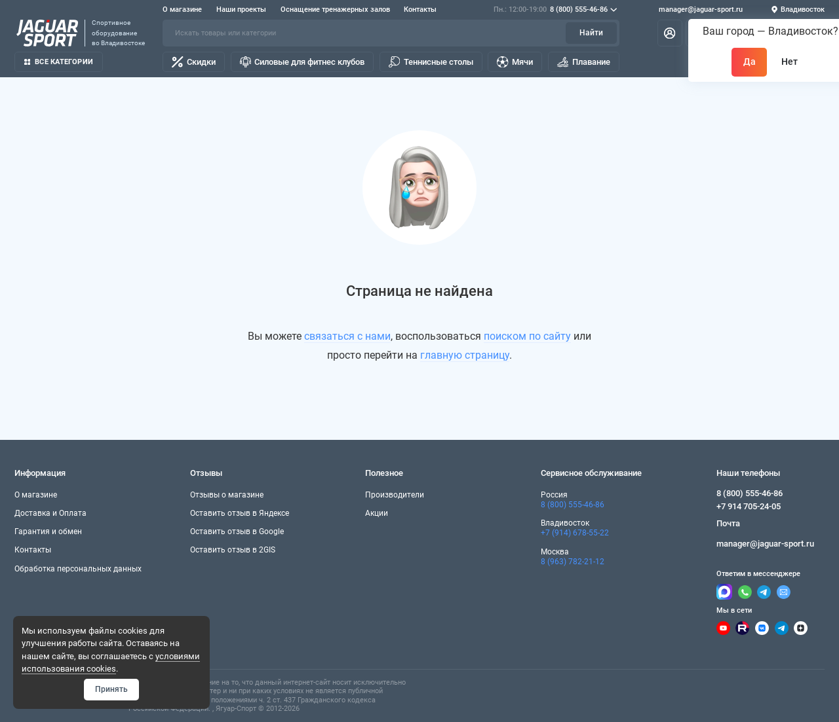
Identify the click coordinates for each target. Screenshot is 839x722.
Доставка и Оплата (50, 513)
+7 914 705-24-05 (748, 506)
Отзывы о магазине (226, 494)
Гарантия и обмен (48, 531)
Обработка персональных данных (78, 568)
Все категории (58, 62)
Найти (591, 32)
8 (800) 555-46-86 (555, 9)
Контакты (420, 9)
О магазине (182, 9)
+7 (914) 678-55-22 (575, 532)
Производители (394, 494)
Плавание (583, 61)
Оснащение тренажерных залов (335, 9)
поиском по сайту (527, 336)
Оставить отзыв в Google (237, 531)
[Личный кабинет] (669, 33)
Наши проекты (241, 9)
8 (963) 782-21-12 (572, 561)
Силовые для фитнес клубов (302, 61)
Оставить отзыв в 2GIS (232, 549)
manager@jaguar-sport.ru (701, 9)
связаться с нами (347, 336)
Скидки (194, 61)
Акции (376, 513)
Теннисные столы (431, 61)
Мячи (515, 61)
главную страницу (464, 355)
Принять (111, 689)
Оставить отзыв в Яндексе (239, 513)
